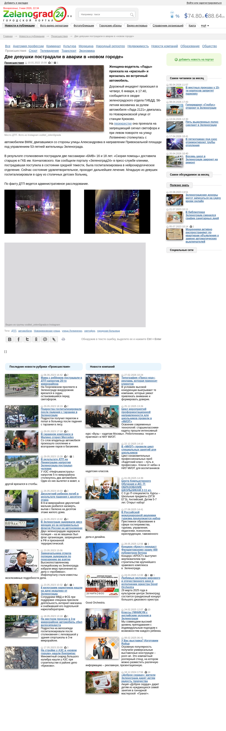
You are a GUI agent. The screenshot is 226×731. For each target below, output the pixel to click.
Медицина (86, 46)
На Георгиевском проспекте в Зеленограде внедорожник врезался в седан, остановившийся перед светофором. (59, 393)
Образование (190, 46)
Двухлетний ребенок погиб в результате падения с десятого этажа (61, 496)
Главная (8, 36)
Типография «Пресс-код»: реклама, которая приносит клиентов (139, 380)
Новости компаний (164, 46)
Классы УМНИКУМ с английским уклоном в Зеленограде (136, 615)
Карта (192, 25)
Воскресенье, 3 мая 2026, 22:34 (21, 8)
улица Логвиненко (72, 330)
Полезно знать (179, 185)
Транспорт (69, 50)
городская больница (108, 330)
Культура (69, 46)
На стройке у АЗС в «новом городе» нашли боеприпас (59, 652)
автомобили (25, 330)
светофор (89, 330)
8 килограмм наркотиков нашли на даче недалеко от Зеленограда (61, 590)
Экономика (87, 50)
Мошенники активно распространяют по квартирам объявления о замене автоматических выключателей (202, 235)
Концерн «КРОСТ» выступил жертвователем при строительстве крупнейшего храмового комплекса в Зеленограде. (138, 562)
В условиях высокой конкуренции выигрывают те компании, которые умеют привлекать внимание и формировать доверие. (138, 393)
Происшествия (59, 36)
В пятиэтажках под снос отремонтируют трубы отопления (201, 142)
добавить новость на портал (196, 59)
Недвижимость (138, 46)
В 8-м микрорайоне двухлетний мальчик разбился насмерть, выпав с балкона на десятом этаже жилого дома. (60, 507)
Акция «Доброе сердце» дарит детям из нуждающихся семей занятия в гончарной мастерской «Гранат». (140, 689)
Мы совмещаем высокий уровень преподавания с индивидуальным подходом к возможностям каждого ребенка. (141, 626)
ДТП (13, 330)
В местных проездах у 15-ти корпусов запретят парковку (203, 90)
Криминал (53, 46)
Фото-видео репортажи (54, 25)
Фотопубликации (83, 25)
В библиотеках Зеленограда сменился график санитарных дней (202, 215)
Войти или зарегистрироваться (204, 3)
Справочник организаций (168, 25)
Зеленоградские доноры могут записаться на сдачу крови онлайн (203, 198)
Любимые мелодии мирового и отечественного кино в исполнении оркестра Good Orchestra (140, 582)
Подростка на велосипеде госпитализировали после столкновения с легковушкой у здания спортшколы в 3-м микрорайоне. (59, 634)
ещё (203, 25)
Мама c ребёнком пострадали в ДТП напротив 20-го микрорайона (61, 380)
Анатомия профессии (28, 46)
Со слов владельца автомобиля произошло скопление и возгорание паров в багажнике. (60, 443)
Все (7, 46)
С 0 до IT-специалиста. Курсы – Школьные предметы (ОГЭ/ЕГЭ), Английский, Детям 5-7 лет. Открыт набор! (140, 498)
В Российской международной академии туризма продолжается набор (140, 515)
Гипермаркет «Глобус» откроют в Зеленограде (201, 106)
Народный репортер (110, 46)
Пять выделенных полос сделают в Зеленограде (202, 123)
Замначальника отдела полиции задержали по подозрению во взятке (56, 556)
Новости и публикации (20, 25)
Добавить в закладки (16, 3)
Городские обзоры (110, 25)
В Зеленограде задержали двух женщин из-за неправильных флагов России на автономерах (62, 525)
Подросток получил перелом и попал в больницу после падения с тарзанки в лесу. (61, 421)
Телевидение (49, 50)
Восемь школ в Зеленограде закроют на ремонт (202, 159)
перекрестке (123, 123)
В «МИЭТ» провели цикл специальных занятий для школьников (138, 449)
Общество (209, 46)
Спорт (33, 50)
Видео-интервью (137, 25)
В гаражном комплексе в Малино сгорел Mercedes (57, 436)
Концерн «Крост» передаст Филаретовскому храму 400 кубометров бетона (139, 549)
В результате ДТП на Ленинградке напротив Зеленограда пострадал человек (56, 464)
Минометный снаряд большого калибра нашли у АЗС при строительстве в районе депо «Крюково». (60, 661)
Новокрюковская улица (47, 330)
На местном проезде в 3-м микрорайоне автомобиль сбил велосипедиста (61, 622)
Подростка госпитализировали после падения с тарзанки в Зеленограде (61, 412)
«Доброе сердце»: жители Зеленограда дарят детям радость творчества (138, 678)
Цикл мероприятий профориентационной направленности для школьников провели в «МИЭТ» (136, 415)
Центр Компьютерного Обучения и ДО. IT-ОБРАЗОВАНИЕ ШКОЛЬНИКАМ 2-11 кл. (136, 485)
